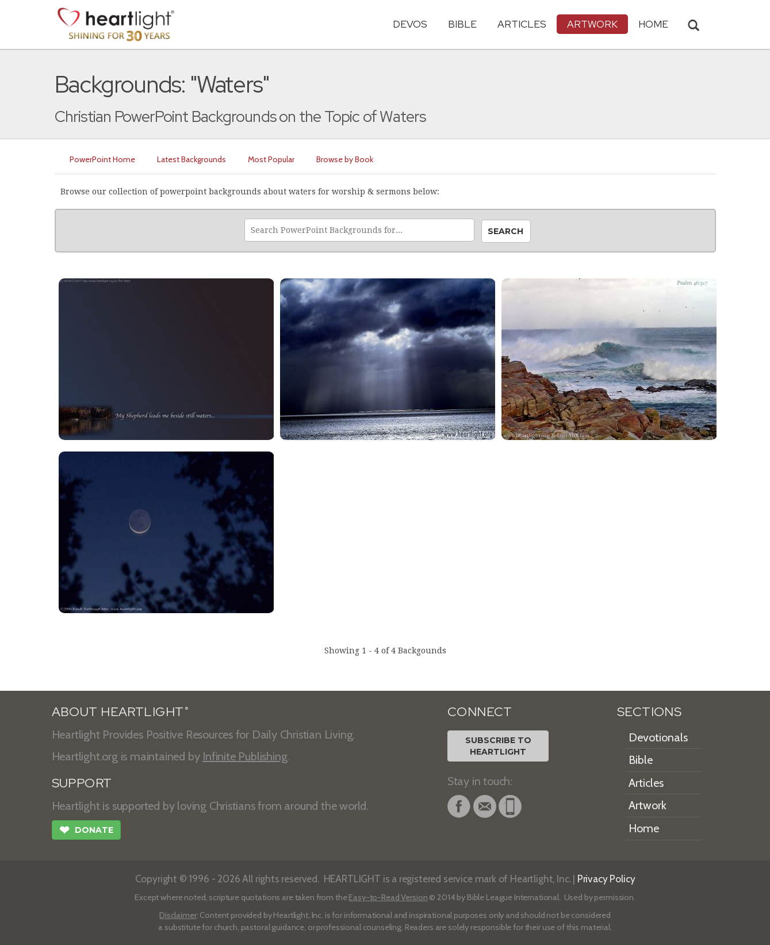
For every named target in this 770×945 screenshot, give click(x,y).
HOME (653, 23)
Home (644, 828)
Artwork (592, 23)
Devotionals (658, 737)
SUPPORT (82, 783)
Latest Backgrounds (191, 159)
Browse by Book (344, 159)
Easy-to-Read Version (387, 897)
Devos (410, 23)
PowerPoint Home (102, 159)
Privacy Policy (606, 879)
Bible (462, 23)
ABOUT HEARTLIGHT (120, 711)
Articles (521, 23)
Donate (86, 831)
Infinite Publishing (244, 756)
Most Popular (271, 159)
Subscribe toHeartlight (498, 746)
